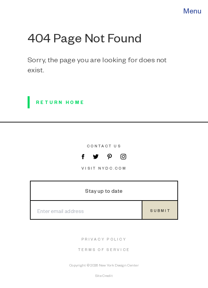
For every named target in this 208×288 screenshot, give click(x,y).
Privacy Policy (104, 239)
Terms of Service (104, 249)
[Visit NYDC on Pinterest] (109, 156)
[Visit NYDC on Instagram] (123, 156)
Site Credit (104, 275)
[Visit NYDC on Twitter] (96, 156)
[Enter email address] (86, 210)
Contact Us (104, 146)
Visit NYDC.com (104, 168)
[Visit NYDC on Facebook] (82, 156)
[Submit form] (160, 210)
